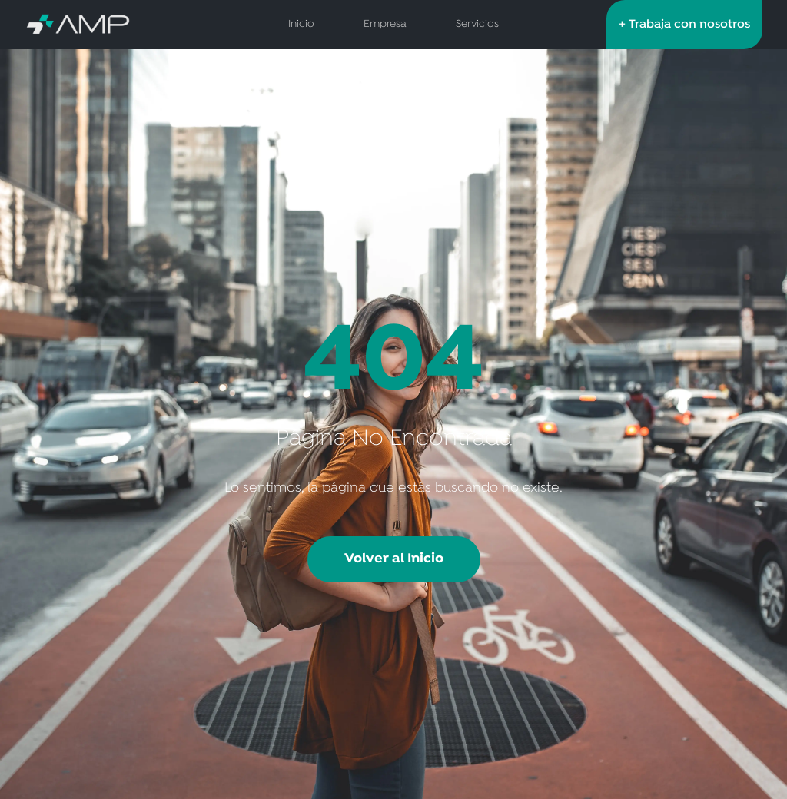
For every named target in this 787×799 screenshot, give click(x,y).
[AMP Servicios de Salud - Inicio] (113, 24)
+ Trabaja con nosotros (684, 24)
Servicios (477, 24)
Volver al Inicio (393, 559)
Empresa (385, 24)
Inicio (301, 24)
